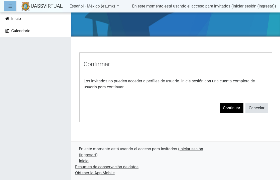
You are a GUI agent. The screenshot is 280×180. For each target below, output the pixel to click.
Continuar (231, 108)
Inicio (83, 161)
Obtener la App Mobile (95, 173)
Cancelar (256, 108)
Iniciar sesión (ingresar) (253, 6)
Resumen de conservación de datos (106, 167)
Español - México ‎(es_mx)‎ (92, 6)
